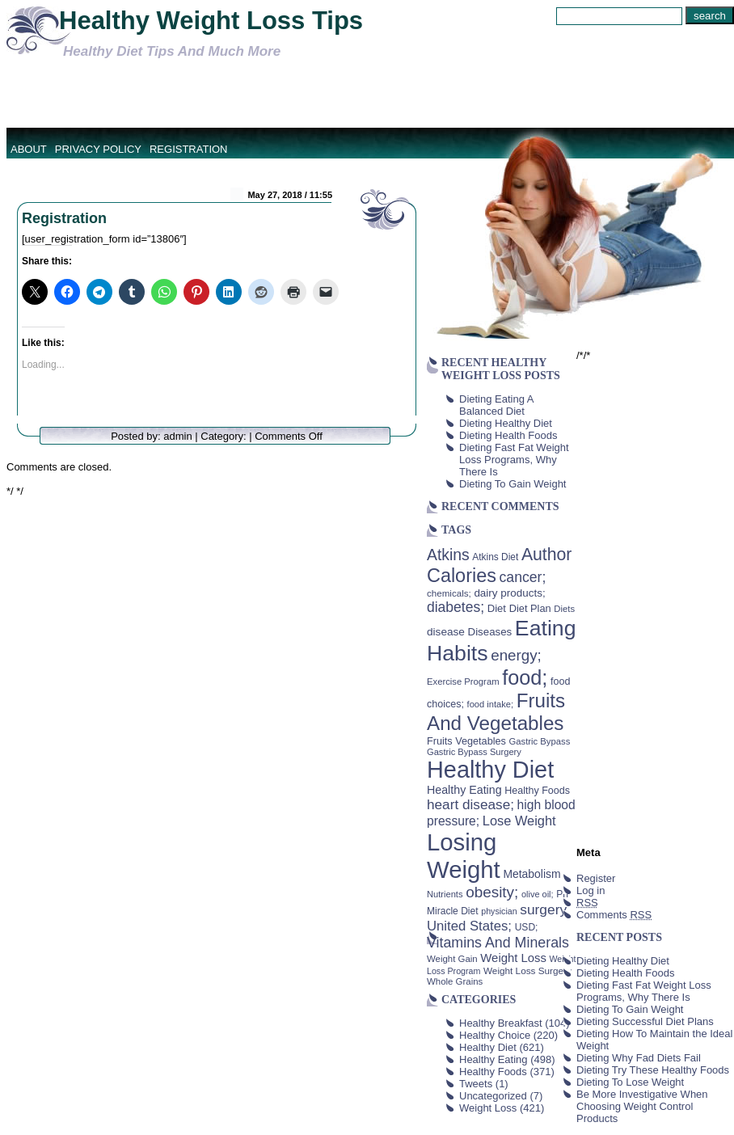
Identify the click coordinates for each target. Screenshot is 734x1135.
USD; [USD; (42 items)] (526, 927)
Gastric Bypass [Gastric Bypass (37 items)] (540, 741)
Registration (189, 149)
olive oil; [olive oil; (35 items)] (537, 894)
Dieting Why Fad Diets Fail (638, 1058)
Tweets (475, 1084)
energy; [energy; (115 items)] (516, 655)
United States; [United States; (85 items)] (469, 926)
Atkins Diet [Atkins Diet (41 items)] (495, 557)
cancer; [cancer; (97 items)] (522, 577)
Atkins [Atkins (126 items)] (448, 554)
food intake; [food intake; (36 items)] (490, 704)
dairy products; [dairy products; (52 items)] (509, 593)
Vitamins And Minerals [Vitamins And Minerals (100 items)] (498, 943)
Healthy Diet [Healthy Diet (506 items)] (490, 770)
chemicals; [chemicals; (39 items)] (449, 593)
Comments (614, 915)
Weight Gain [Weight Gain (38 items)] (452, 959)
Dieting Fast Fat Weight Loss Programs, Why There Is (514, 459)
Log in (590, 890)
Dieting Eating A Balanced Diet (496, 405)
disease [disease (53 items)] (446, 632)
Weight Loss (488, 1108)
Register (595, 878)
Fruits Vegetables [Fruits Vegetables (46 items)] (466, 741)
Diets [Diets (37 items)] (564, 609)
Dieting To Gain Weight (512, 484)
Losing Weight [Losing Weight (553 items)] (463, 856)
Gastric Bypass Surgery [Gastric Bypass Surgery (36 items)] (474, 752)
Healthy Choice (494, 1035)
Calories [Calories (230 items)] (461, 575)
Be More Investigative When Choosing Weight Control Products (642, 1106)
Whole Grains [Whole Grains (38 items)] (455, 981)
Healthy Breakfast (500, 1023)
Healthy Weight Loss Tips (211, 20)
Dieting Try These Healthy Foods (652, 1070)
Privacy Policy (98, 149)
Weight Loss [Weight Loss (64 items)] (513, 957)
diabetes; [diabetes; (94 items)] (455, 607)
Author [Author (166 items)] (546, 554)
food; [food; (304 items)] (524, 677)
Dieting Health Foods (508, 435)
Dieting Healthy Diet (505, 423)
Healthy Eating (493, 1059)
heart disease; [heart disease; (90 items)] (470, 804)
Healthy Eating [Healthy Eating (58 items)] (464, 789)
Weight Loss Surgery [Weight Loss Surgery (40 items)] (527, 970)
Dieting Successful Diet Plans (645, 1021)
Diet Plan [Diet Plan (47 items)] (530, 608)
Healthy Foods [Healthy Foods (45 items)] (537, 790)
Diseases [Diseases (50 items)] (490, 632)
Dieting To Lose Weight (630, 1082)
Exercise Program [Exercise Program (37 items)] (463, 681)
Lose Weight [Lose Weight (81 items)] (519, 820)
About (29, 149)
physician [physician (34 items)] (499, 911)
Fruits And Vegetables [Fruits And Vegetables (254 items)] (496, 712)
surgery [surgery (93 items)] (543, 909)
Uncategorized (493, 1096)
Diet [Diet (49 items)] (496, 608)
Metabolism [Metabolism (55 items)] (531, 873)
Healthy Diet (488, 1047)
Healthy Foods (493, 1071)
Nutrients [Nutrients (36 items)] (445, 894)
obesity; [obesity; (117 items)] (492, 892)
